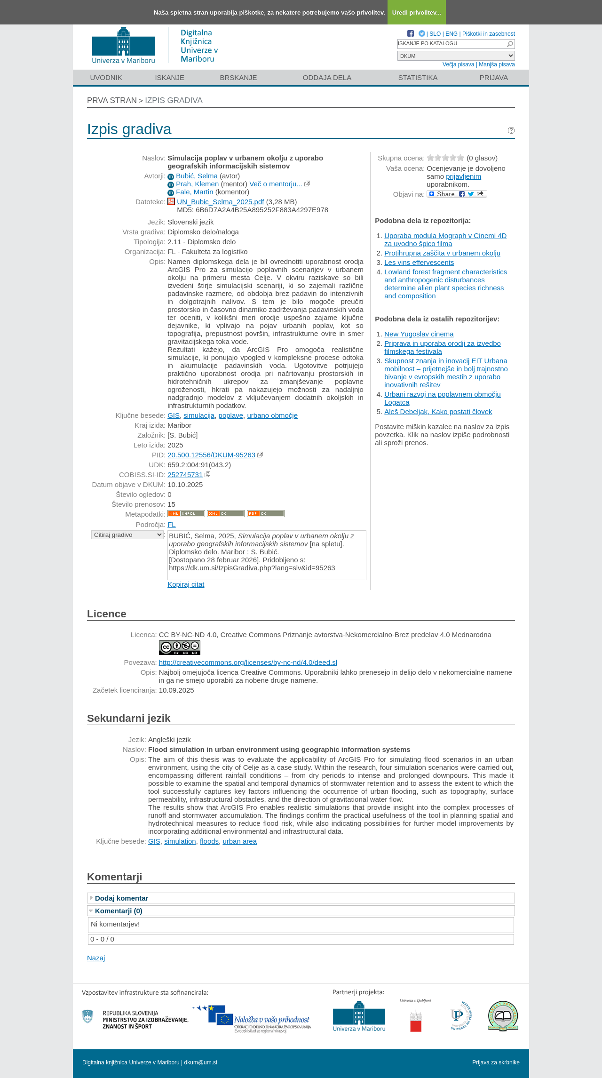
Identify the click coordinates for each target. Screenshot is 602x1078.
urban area (239, 841)
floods (209, 841)
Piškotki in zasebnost (488, 34)
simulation (180, 841)
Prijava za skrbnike (496, 1062)
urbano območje (272, 415)
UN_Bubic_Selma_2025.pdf (220, 202)
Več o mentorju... (275, 184)
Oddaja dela (327, 77)
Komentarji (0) (119, 911)
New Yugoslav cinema (418, 334)
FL (171, 524)
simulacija (198, 415)
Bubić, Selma (196, 176)
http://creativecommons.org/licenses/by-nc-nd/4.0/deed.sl (248, 662)
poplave (231, 415)
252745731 (185, 475)
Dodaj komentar (121, 898)
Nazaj (96, 958)
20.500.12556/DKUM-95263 (211, 455)
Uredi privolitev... (417, 12)
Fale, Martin (194, 192)
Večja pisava (458, 64)
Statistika (418, 77)
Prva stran (112, 100)
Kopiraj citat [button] (185, 584)
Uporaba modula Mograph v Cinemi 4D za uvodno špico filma (445, 240)
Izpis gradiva (174, 100)
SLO (435, 34)
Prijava (494, 77)
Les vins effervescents (419, 262)
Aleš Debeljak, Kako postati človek (438, 411)
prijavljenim (463, 176)
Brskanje (238, 77)
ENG (451, 34)
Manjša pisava (497, 64)
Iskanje (169, 77)
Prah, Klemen (197, 184)
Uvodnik (106, 77)
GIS (173, 415)
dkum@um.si (200, 1062)
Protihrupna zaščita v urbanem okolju (442, 253)
